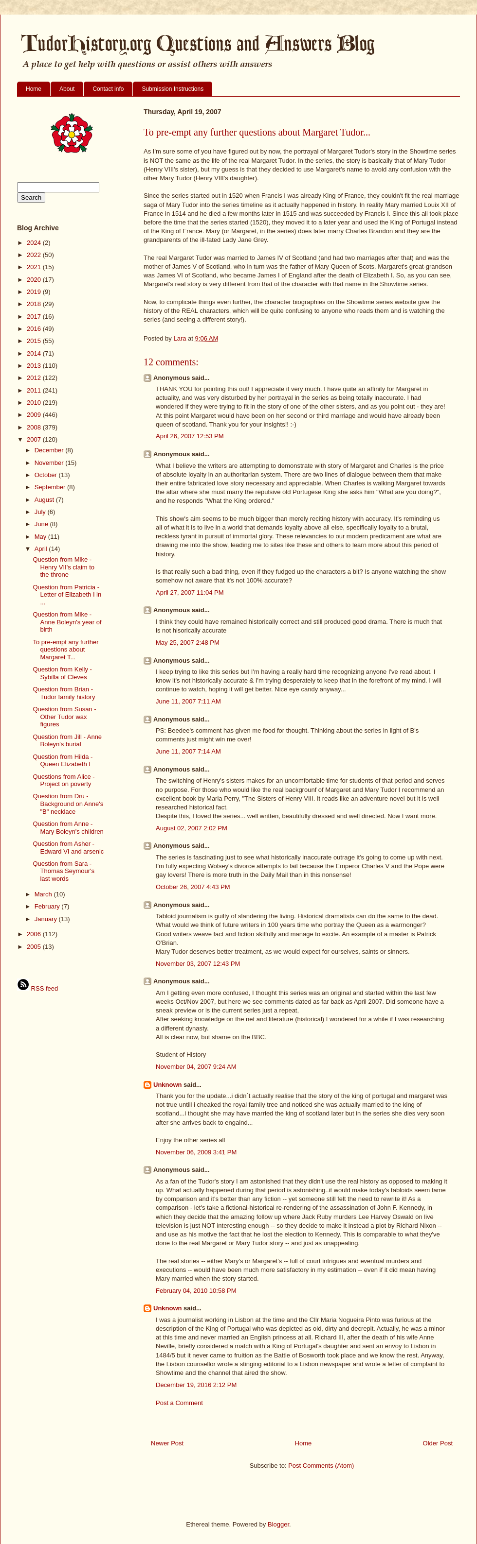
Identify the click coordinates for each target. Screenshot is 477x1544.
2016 (35, 328)
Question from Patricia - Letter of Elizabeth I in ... (67, 594)
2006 (35, 934)
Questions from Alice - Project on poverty (63, 780)
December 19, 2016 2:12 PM (196, 1385)
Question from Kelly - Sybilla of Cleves (62, 673)
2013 (35, 365)
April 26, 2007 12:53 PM (189, 436)
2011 (35, 390)
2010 (35, 402)
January (47, 919)
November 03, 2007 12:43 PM (198, 963)
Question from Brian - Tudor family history (64, 693)
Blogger (278, 1524)
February (48, 906)
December (50, 450)
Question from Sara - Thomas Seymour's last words (63, 871)
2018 (35, 304)
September (51, 487)
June (42, 524)
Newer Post (167, 1443)
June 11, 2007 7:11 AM (188, 701)
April (42, 548)
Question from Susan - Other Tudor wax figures (64, 716)
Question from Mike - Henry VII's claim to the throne (63, 567)
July (41, 511)
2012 (35, 377)
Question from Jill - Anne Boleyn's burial (67, 740)
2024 (35, 242)
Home (33, 89)
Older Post (438, 1443)
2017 (35, 316)
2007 (35, 439)
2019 (35, 291)
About (66, 89)
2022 (35, 254)
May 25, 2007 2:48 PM (188, 642)
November (50, 462)
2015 (35, 340)
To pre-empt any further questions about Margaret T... (65, 649)
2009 (35, 414)
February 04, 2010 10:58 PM (196, 1290)
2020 (35, 279)
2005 (35, 946)
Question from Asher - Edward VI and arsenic (68, 847)
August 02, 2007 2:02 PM (191, 828)
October (47, 475)
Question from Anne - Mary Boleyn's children (68, 827)
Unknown (167, 1084)
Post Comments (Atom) (321, 1465)
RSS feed (37, 988)
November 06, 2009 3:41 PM (196, 1152)
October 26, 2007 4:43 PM (193, 887)
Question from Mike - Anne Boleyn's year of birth (67, 622)
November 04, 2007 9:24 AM (196, 1066)
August (45, 499)
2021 (35, 267)
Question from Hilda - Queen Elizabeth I (62, 760)
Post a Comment (179, 1403)
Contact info (108, 89)
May (41, 536)
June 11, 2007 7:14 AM (188, 751)
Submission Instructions (172, 89)
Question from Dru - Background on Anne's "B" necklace (68, 803)
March (44, 894)
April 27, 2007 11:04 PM (189, 592)
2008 (35, 427)
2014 (35, 353)
